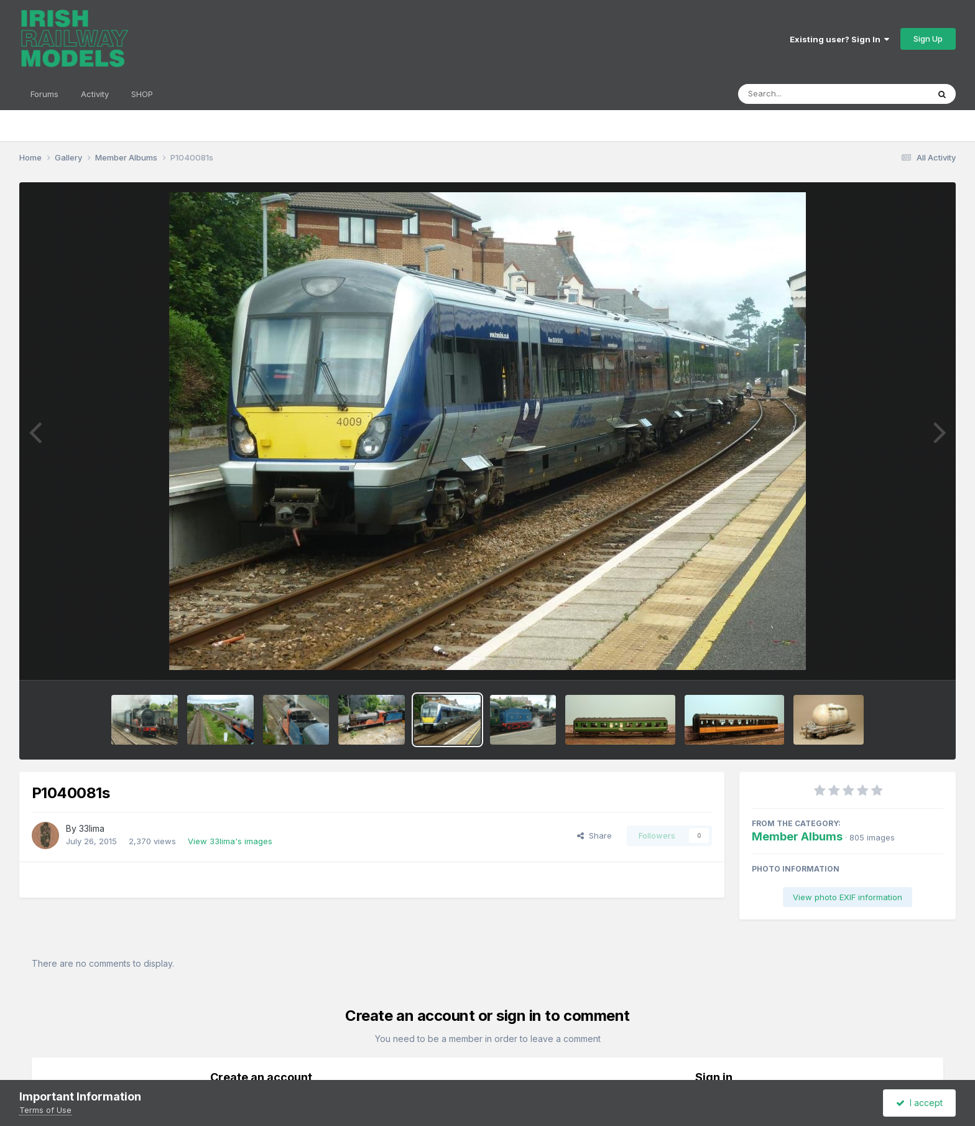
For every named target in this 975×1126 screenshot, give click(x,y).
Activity (95, 94)
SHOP (142, 94)
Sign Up (928, 39)
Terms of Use (45, 1110)
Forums (44, 94)
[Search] (799, 94)
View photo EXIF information (847, 897)
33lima (91, 828)
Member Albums (797, 836)
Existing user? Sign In (839, 39)
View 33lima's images (230, 841)
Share (594, 835)
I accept (919, 1102)
